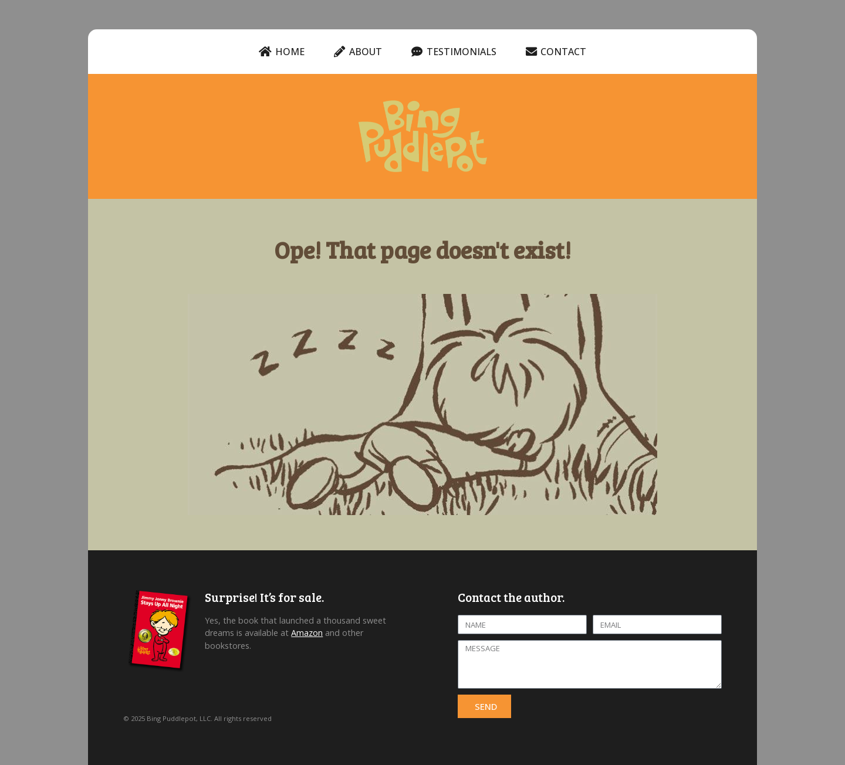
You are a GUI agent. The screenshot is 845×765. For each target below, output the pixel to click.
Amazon (307, 632)
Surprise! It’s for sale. (264, 597)
